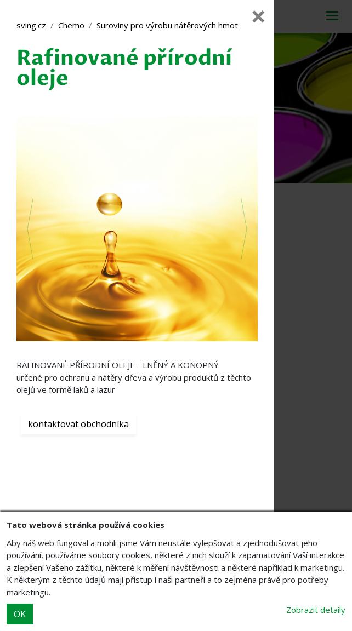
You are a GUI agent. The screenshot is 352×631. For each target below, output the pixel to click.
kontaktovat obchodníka (78, 424)
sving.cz (31, 25)
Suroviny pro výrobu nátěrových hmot (167, 25)
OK (20, 614)
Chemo (71, 25)
